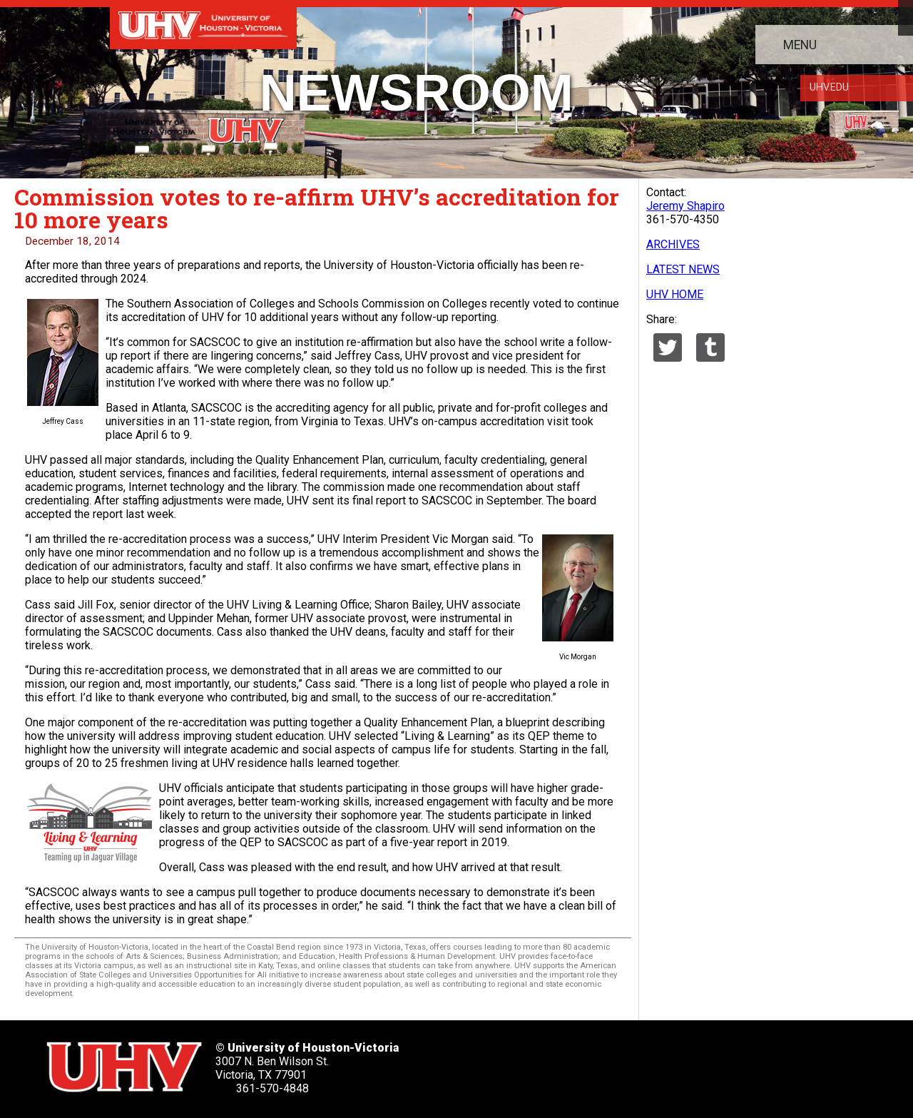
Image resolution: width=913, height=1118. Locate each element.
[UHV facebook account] (540, 1062)
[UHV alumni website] (714, 1062)
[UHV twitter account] (497, 1062)
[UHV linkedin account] (584, 1062)
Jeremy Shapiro (685, 206)
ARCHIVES (673, 244)
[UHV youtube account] (627, 1062)
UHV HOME (674, 294)
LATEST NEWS (683, 269)
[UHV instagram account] (671, 1062)
